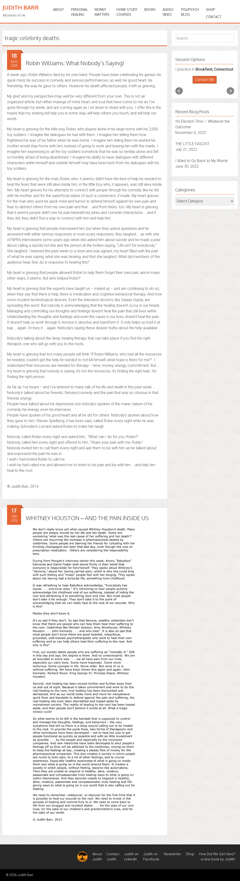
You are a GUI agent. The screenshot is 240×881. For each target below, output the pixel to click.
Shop (210, 9)
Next (230, 91)
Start (203, 83)
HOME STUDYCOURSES (126, 12)
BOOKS (150, 9)
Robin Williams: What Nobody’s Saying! (75, 63)
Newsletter (172, 854)
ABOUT (58, 9)
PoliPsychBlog (190, 12)
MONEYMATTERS (102, 12)
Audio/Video (168, 12)
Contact (213, 17)
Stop (207, 83)
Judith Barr (20, 7)
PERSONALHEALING (79, 12)
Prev (179, 91)
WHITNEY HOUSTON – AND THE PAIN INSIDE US (87, 518)
